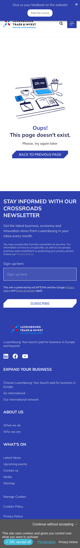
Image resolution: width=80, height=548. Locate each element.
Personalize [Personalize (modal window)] (46, 542)
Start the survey (40, 12)
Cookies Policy (13, 506)
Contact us (10, 470)
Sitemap (9, 483)
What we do (12, 425)
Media (7, 477)
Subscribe (40, 303)
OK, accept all (18, 542)
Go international (14, 393)
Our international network (21, 399)
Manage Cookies (14, 497)
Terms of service (25, 290)
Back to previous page (40, 154)
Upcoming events (15, 464)
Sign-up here (13, 263)
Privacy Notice (24, 254)
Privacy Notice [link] (68, 542)
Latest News (12, 458)
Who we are (12, 432)
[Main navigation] (72, 23)
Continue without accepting (55, 524)
